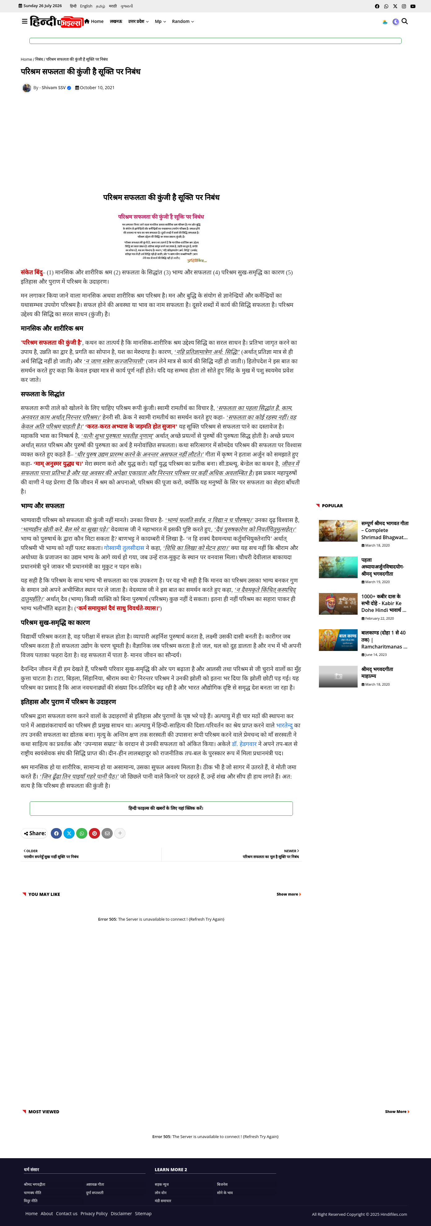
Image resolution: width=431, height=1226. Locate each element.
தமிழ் (100, 6)
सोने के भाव (225, 1192)
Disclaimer (121, 1213)
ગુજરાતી (126, 6)
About (47, 1213)
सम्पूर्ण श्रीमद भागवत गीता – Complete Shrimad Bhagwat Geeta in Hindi (384, 530)
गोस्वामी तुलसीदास (124, 548)
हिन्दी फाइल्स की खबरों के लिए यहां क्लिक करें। (161, 808)
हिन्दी (73, 6)
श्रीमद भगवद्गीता (34, 1184)
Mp (158, 21)
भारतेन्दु (284, 725)
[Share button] (119, 833)
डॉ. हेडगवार (244, 744)
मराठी (113, 6)
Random (181, 21)
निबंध (39, 59)
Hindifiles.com (393, 1214)
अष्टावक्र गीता (95, 1184)
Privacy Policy (94, 1213)
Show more (287, 894)
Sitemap (143, 1213)
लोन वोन (161, 1192)
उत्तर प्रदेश (136, 21)
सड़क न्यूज (162, 1184)
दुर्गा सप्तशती (94, 1192)
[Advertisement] (164, 143)
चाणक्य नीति (32, 1192)
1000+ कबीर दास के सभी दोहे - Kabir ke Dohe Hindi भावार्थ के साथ (383, 603)
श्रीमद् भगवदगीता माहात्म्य (377, 672)
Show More (396, 1111)
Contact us (66, 1213)
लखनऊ (116, 21)
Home (97, 21)
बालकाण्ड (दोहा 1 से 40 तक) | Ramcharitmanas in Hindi (384, 639)
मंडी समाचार (163, 1200)
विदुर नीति (30, 1200)
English (86, 6)
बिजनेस (222, 1184)
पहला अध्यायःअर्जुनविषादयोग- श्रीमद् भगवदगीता (382, 566)
